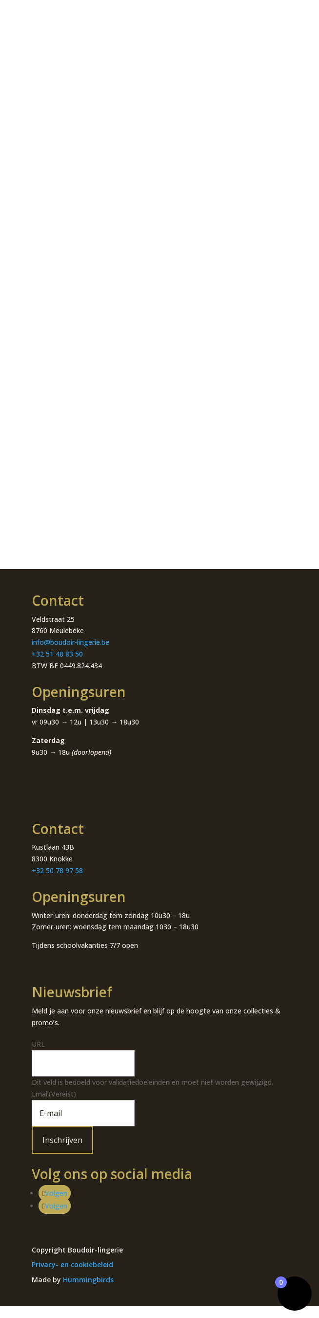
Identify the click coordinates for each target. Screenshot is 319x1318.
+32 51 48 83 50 (57, 654)
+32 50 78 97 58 (57, 870)
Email (54, 1093)
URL (38, 1044)
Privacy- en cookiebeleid (72, 1264)
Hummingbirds (88, 1279)
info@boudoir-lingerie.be (70, 642)
